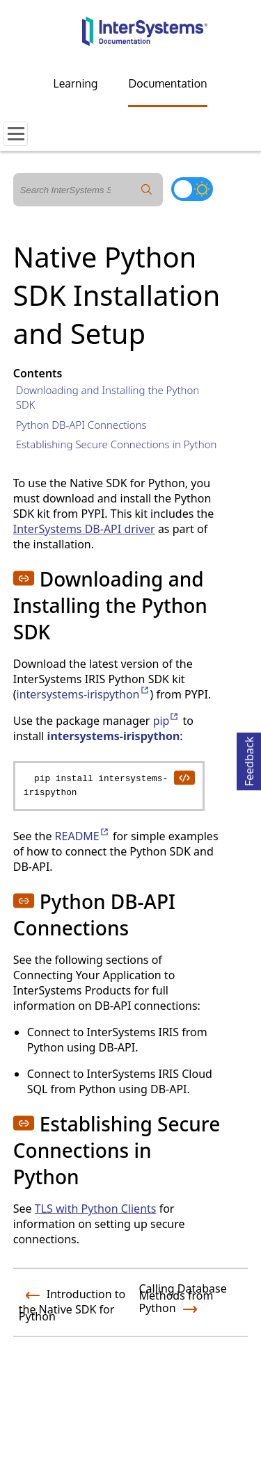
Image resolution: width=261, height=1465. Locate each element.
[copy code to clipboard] (183, 777)
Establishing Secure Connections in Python (116, 444)
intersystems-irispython (83, 694)
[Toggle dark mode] (192, 189)
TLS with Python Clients (96, 1208)
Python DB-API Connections (81, 425)
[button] (23, 578)
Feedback (249, 759)
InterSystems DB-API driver (84, 529)
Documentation (167, 83)
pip (166, 720)
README (82, 836)
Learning (76, 83)
